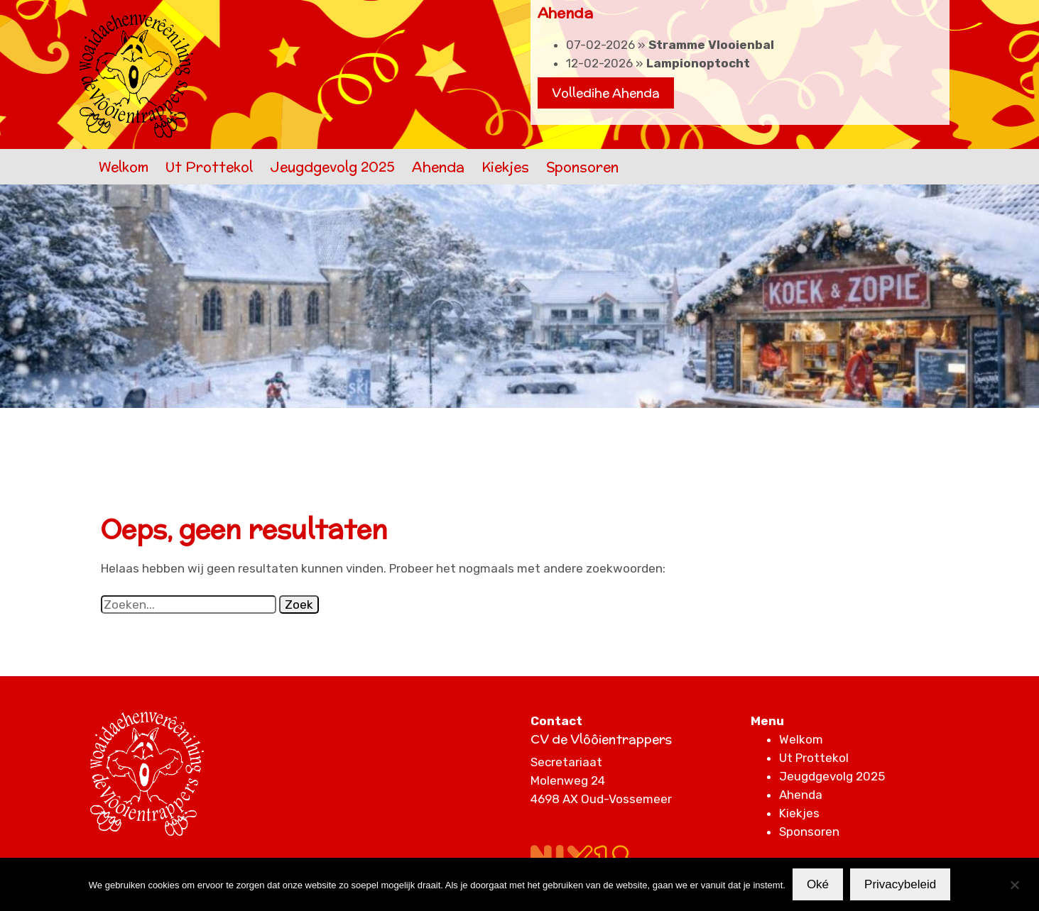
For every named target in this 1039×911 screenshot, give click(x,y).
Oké (818, 884)
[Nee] (1014, 885)
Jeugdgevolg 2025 (332, 167)
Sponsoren (582, 167)
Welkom (123, 167)
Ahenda (438, 167)
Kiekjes (505, 167)
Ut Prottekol (209, 167)
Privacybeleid (900, 884)
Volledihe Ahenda (606, 92)
